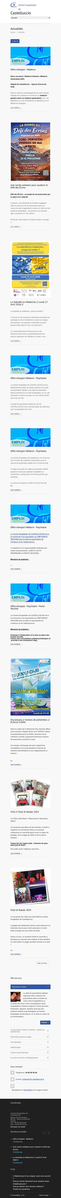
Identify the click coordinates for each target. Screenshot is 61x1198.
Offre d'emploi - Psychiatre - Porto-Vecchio (28, 607)
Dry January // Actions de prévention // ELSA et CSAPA (30, 721)
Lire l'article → (16, 108)
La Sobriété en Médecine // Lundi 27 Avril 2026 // (29, 303)
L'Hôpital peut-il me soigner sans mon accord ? (31, 1177)
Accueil (13, 32)
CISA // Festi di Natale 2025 (25, 811)
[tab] (30, 987)
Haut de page (43, 1195)
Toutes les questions (21, 1189)
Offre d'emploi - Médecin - (24, 69)
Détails (44, 1022)
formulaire (28, 1090)
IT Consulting (15, 1195)
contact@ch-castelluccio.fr (33, 1079)
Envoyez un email (18, 1127)
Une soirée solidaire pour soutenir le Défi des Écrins (29, 186)
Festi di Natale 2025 (21, 909)
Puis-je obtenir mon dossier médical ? (28, 1186)
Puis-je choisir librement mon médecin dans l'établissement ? (31, 1182)
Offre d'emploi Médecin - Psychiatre (28, 378)
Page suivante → (43, 963)
